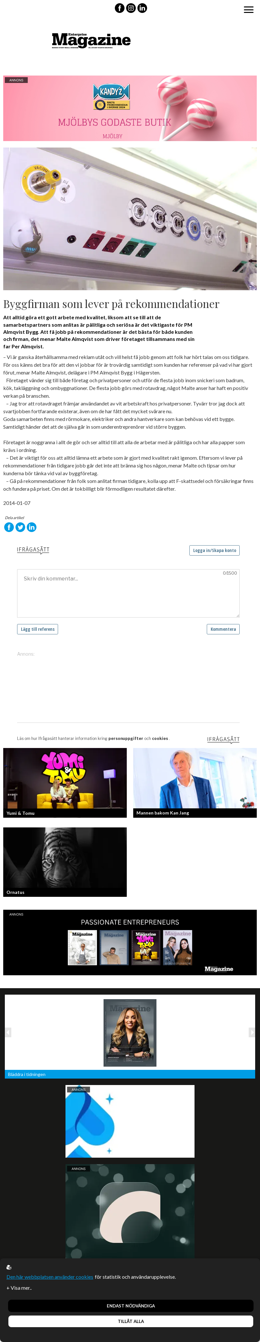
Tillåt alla (131, 1321)
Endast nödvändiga (131, 1305)
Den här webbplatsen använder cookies (49, 1277)
